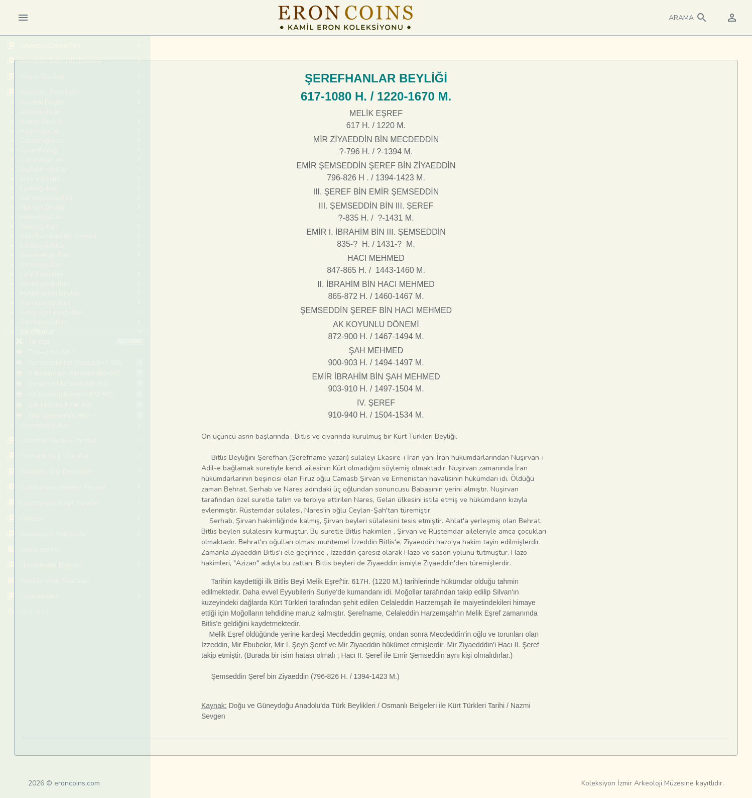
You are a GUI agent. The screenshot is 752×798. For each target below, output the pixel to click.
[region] (75, 416)
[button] (688, 17)
